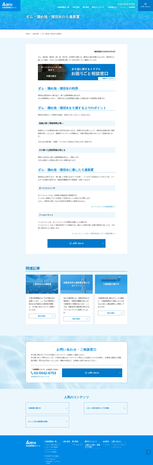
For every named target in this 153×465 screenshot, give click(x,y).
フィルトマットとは (51, 444)
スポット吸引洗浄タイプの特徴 (73, 409)
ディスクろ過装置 (51, 440)
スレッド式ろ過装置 (52, 435)
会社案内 (132, 7)
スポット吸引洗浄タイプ (53, 433)
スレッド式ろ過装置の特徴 (107, 409)
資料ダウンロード (98, 7)
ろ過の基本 (76, 7)
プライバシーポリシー (119, 433)
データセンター (78, 433)
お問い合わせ (116, 429)
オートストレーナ (51, 437)
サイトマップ (117, 435)
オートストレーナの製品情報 (102, 206)
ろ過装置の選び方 (34, 409)
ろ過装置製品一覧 (63, 7)
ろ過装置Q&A (112, 7)
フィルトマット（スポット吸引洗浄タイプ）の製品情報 (92, 233)
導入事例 (86, 7)
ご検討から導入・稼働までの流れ (92, 434)
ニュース (123, 7)
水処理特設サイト (11, 5)
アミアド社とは (50, 447)
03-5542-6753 (45, 374)
